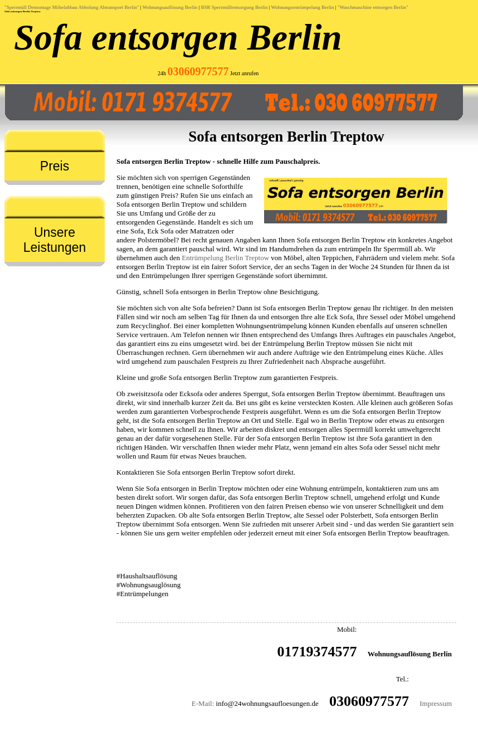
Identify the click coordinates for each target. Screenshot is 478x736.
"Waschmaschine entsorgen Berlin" (373, 7)
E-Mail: (203, 703)
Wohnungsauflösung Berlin (170, 7)
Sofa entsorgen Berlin (178, 37)
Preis (54, 166)
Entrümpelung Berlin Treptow (225, 258)
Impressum (436, 703)
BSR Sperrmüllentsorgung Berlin (234, 7)
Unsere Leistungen (54, 240)
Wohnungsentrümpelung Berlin (302, 7)
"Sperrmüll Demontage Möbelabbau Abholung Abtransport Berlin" (71, 7)
